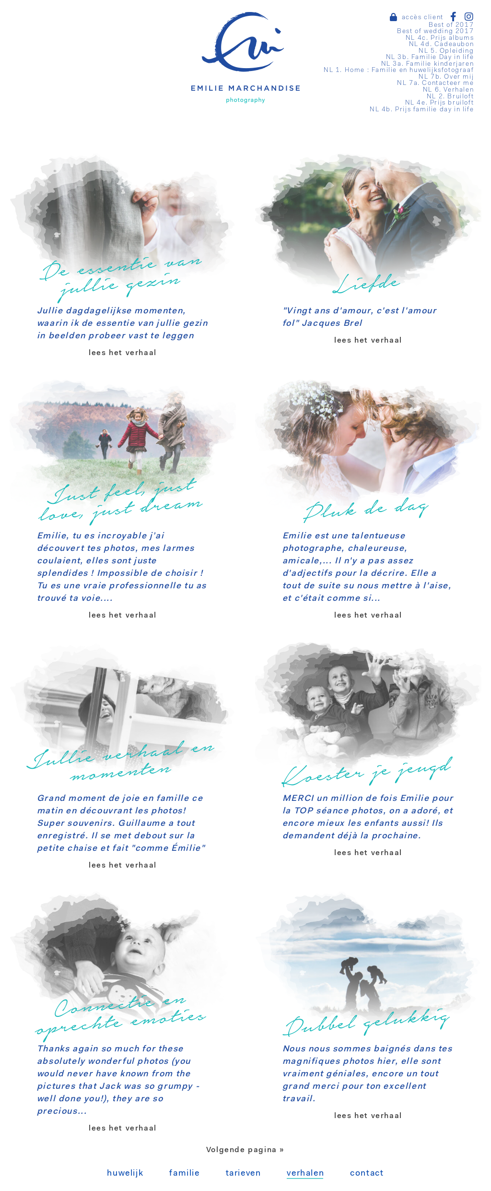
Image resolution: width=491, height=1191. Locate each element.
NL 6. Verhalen (448, 90)
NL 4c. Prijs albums (440, 38)
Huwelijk (125, 1173)
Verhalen (305, 1173)
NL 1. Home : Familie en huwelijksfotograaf (399, 70)
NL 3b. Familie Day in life (430, 57)
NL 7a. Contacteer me (435, 83)
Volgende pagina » (245, 1150)
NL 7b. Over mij (446, 77)
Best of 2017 (451, 25)
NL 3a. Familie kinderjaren (427, 64)
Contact (367, 1173)
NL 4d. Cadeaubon (441, 44)
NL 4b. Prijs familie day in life (422, 110)
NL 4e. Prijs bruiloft (439, 103)
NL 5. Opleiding (446, 51)
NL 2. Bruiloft (450, 97)
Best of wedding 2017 (435, 31)
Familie (184, 1173)
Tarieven (243, 1173)
